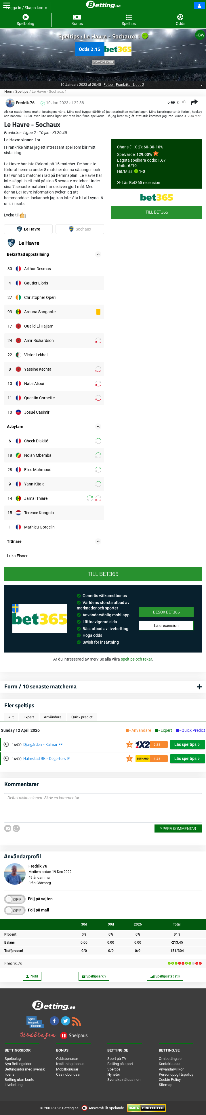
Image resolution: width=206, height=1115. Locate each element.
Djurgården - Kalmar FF (42, 744)
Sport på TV (116, 1058)
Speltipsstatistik (165, 976)
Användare (53, 717)
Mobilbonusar (67, 1069)
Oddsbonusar (67, 1058)
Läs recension (166, 625)
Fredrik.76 (13, 963)
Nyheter (113, 1074)
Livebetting (13, 1085)
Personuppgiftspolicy (176, 1074)
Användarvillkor (171, 1069)
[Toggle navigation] (7, 5)
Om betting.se (170, 1058)
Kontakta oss (169, 1064)
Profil (32, 976)
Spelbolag (13, 1058)
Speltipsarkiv (94, 976)
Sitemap (165, 1085)
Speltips (21, 91)
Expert (29, 717)
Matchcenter (103, 62)
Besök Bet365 (166, 612)
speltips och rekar (136, 659)
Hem (8, 91)
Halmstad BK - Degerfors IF (46, 758)
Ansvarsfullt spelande (103, 1108)
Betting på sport (120, 1064)
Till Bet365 (157, 212)
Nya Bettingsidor (18, 1064)
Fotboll (109, 85)
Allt (11, 717)
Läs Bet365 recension (141, 182)
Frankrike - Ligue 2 (130, 85)
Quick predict (82, 717)
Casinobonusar (68, 1074)
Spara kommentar (178, 828)
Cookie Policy (170, 1079)
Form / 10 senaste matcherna (40, 686)
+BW (200, 35)
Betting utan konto (19, 1079)
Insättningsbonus (70, 1064)
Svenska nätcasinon (123, 1079)
